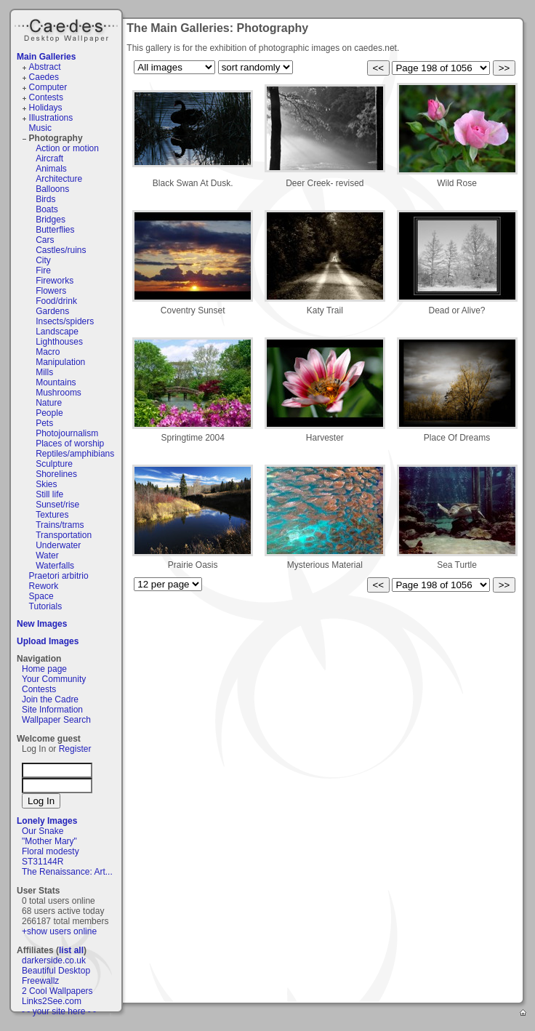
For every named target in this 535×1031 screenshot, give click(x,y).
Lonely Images (47, 821)
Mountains (56, 382)
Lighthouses (59, 342)
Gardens (52, 311)
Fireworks (54, 281)
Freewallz (40, 981)
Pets (44, 423)
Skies (46, 484)
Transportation (64, 535)
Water (47, 555)
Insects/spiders (65, 321)
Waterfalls (55, 566)
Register (75, 749)
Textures (52, 515)
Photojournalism (67, 433)
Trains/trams (60, 525)
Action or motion (67, 148)
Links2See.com (51, 1001)
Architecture (59, 179)
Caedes (67, 28)
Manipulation (60, 362)
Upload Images (48, 641)
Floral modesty (50, 851)
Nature (49, 403)
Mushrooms (58, 393)
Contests (46, 97)
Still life (49, 494)
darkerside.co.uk (54, 960)
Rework (44, 586)
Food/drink (56, 301)
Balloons (52, 189)
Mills (44, 372)
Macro (48, 352)
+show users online (59, 931)
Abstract (45, 67)
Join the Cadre (50, 699)
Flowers (51, 291)
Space (41, 596)
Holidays (46, 108)
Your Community (54, 679)
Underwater (58, 545)
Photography (56, 138)
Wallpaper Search (56, 720)
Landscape (57, 331)
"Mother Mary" (49, 841)
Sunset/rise (57, 505)
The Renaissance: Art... (67, 872)
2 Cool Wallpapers (57, 991)
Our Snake (42, 831)
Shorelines (56, 474)
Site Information (52, 710)
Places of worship (70, 443)
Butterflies (55, 230)
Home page (44, 669)
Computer (48, 87)
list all (71, 950)
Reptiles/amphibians (75, 454)
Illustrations (51, 118)
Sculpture (54, 464)
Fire (43, 270)
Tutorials (46, 606)
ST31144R (42, 862)
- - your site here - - (59, 1011)
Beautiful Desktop (56, 971)
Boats (47, 209)
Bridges (50, 219)
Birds (45, 199)
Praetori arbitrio (59, 576)
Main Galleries (46, 57)
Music (40, 128)
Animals (51, 169)
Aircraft (49, 158)
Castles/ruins (61, 250)
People (49, 413)
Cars (45, 240)
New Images (42, 624)
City (43, 260)
